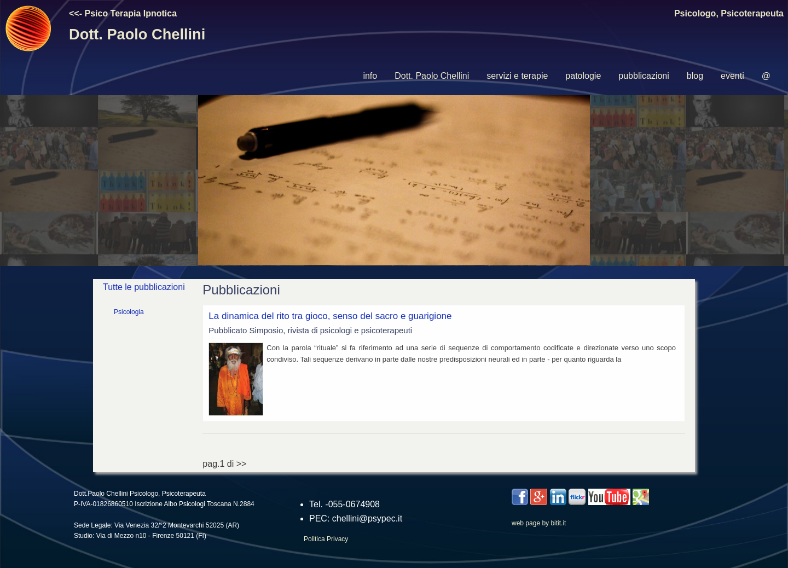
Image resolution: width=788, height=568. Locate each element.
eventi (732, 75)
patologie (583, 75)
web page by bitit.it (539, 523)
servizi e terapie (517, 75)
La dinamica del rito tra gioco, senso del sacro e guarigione (329, 316)
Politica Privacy (326, 539)
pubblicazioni (643, 75)
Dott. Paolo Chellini (432, 75)
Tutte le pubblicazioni (144, 287)
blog (695, 75)
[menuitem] (370, 76)
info (370, 75)
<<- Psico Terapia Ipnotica (123, 13)
